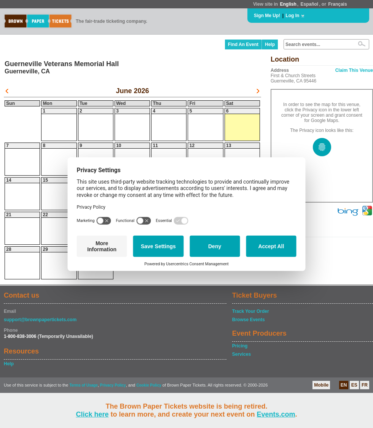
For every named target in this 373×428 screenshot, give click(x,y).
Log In (292, 15)
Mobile (321, 385)
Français (337, 4)
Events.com (276, 414)
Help (270, 44)
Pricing (240, 346)
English (288, 4)
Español (310, 4)
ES (354, 385)
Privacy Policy (113, 385)
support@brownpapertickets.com (40, 319)
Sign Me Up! (267, 15)
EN (344, 385)
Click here (92, 414)
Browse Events (248, 319)
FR (365, 385)
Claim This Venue (354, 70)
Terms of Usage (83, 385)
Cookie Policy (148, 385)
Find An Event (243, 44)
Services (241, 354)
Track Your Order (250, 311)
